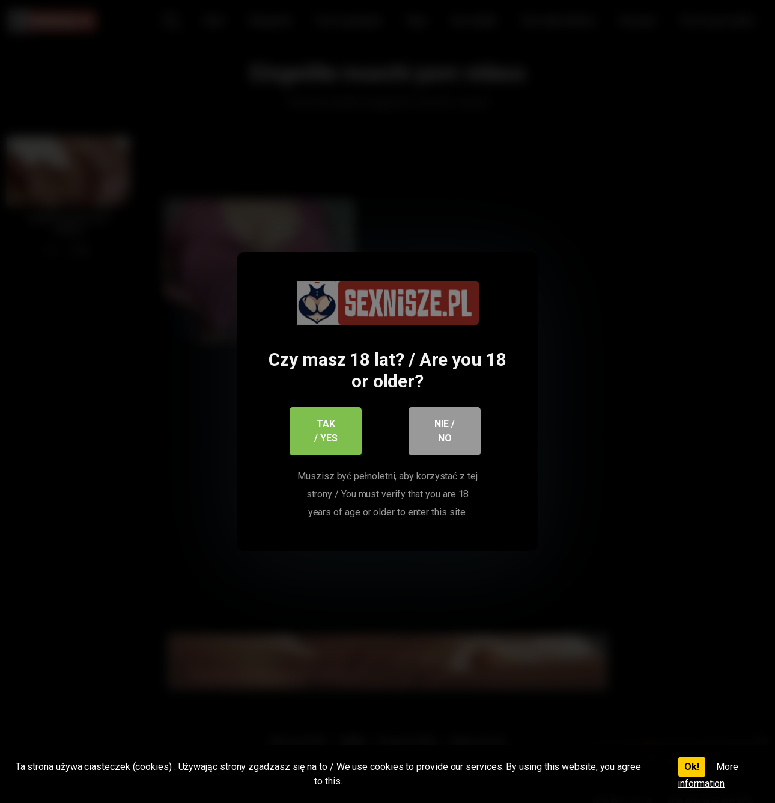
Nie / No (444, 431)
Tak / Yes (326, 431)
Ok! (691, 766)
